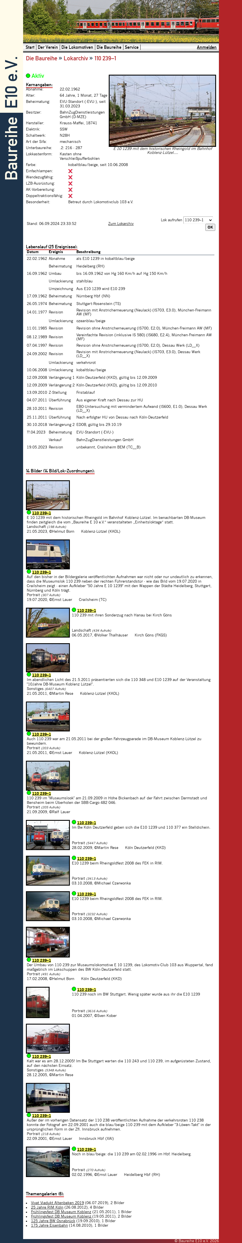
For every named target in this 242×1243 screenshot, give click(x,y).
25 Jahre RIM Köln (47, 1207)
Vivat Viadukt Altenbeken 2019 (57, 1203)
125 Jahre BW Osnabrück (53, 1221)
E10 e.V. (11, 82)
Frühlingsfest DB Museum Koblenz (61, 1212)
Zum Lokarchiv (121, 224)
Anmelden (207, 47)
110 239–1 (41, 513)
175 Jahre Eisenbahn (49, 1225)
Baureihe (11, 149)
